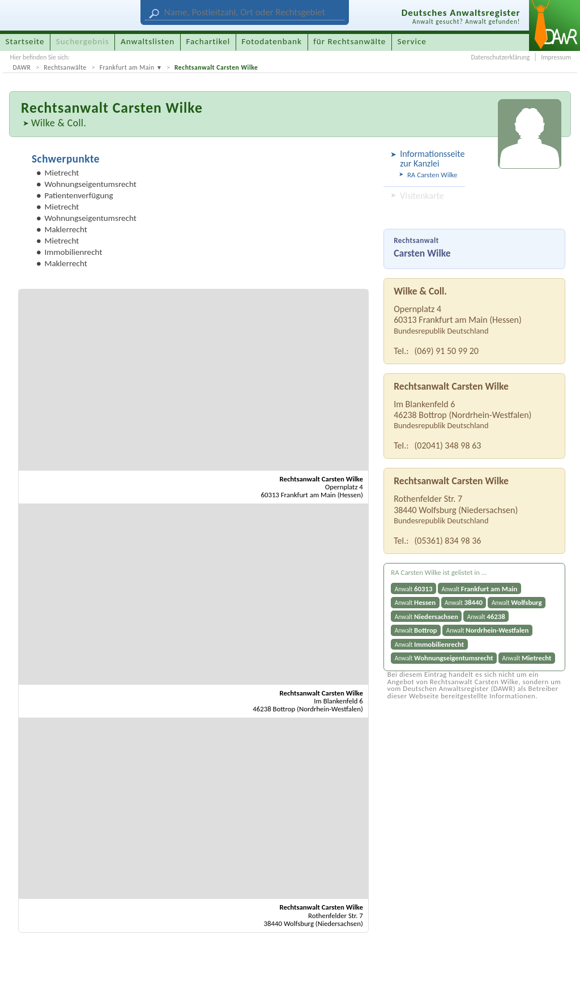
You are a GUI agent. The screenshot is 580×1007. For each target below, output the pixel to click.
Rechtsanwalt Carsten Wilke (216, 67)
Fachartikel (208, 41)
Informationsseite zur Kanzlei (431, 158)
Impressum (556, 57)
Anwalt (414, 588)
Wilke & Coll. (59, 123)
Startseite (25, 41)
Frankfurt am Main (127, 67)
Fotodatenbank (272, 41)
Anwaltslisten (147, 41)
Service (412, 41)
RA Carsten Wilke (432, 174)
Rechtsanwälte (65, 67)
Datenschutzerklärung (500, 57)
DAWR (21, 67)
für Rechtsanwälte (349, 41)
